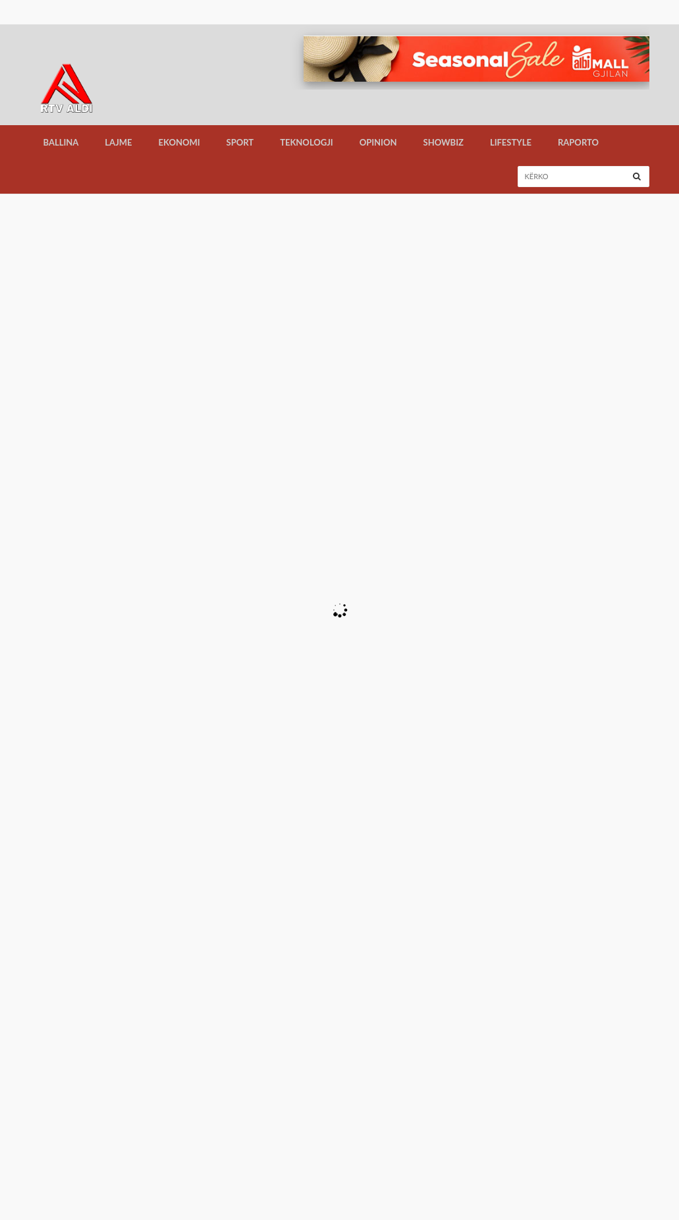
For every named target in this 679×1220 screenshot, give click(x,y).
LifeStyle (510, 142)
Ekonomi (179, 142)
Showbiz (443, 142)
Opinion (378, 142)
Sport (240, 142)
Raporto (578, 142)
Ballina (61, 142)
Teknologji (306, 142)
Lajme (118, 142)
